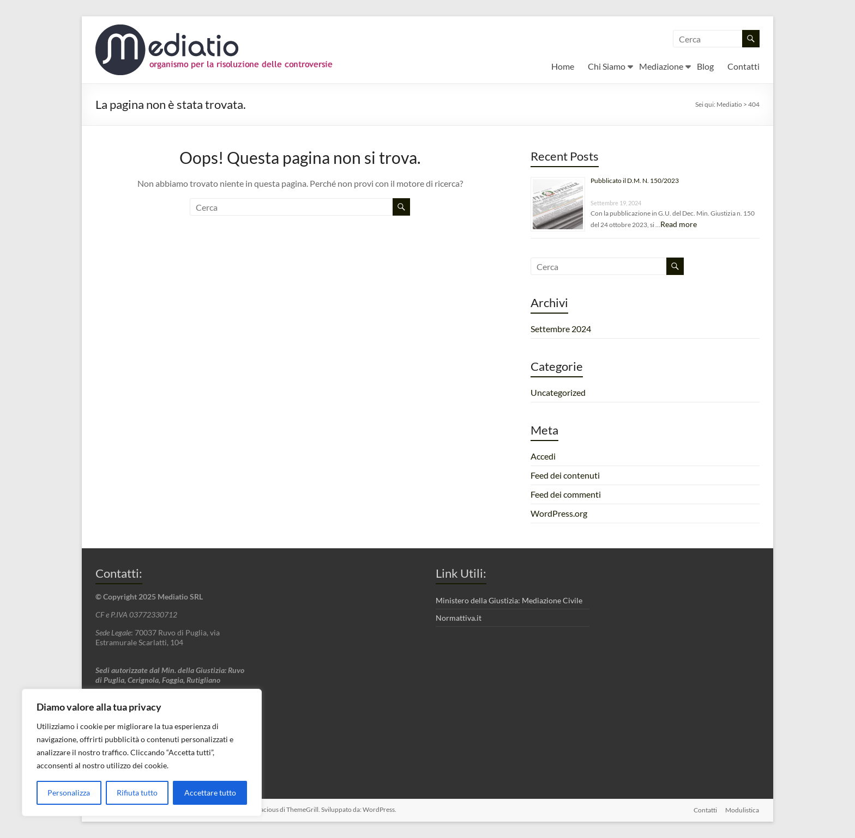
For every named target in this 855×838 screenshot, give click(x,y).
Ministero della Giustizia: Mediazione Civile (509, 600)
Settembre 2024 (561, 328)
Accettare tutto (210, 792)
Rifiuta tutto (137, 792)
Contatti (743, 66)
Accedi (543, 456)
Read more (678, 224)
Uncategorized (558, 392)
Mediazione (661, 66)
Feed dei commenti (566, 494)
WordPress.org (559, 513)
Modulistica (743, 809)
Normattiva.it (458, 617)
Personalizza (68, 792)
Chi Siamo (606, 66)
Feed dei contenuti (565, 475)
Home (562, 66)
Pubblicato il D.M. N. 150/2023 (635, 180)
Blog (705, 66)
